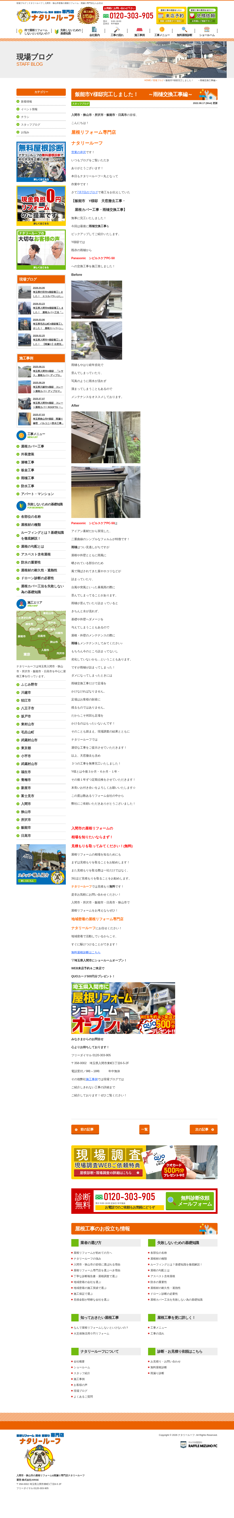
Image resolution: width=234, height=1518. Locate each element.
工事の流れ (117, 32)
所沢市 (26, 820)
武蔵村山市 (29, 740)
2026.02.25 (41, 339)
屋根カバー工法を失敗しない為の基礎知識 (176, 1299)
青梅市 (26, 780)
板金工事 (27, 470)
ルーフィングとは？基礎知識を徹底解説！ (176, 1264)
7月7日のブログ (87, 192)
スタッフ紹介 (82, 1373)
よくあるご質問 (83, 1396)
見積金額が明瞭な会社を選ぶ (91, 1299)
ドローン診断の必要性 (164, 1293)
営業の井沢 (78, 152)
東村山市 (27, 724)
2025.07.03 (41, 419)
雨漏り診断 (157, 1373)
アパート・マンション (37, 494)
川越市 (26, 692)
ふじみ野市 (29, 684)
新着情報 (26, 101)
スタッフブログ (80, 103)
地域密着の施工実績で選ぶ (90, 1287)
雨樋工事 (27, 478)
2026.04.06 (41, 292)
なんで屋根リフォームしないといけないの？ (101, 1327)
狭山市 (26, 812)
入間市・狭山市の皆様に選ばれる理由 (97, 1264)
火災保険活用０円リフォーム (91, 1333)
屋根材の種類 (158, 1258)
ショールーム (207, 32)
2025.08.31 (41, 371)
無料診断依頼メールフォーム (190, 1201)
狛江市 (26, 700)
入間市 (26, 804)
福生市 (26, 772)
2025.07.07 (41, 403)
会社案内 (94, 32)
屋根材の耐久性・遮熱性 (165, 1287)
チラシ (25, 116)
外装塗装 (27, 454)
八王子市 (27, 708)
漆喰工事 (27, 462)
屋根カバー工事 (32, 446)
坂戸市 (26, 716)
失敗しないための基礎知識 (68, 32)
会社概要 (79, 1361)
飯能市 (26, 827)
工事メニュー (162, 32)
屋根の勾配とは (160, 1270)
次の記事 (201, 1129)
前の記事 (87, 1129)
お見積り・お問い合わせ (165, 1361)
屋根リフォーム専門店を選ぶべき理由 (97, 1270)
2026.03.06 (41, 324)
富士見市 (27, 796)
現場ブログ (80, 1390)
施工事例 (139, 32)
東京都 (26, 748)
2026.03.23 (41, 308)
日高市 (26, 836)
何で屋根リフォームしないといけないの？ (34, 32)
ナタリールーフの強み (87, 1258)
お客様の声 (80, 1384)
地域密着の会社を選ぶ (87, 1282)
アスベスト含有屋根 (162, 1276)
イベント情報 (29, 109)
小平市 (26, 756)
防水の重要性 (158, 1282)
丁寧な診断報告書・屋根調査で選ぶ (96, 1276)
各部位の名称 (158, 1252)
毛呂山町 (27, 732)
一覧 (144, 1129)
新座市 (26, 788)
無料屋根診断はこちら (86, 952)
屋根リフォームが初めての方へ (93, 1252)
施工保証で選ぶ (83, 1293)
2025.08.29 (41, 387)
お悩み (25, 132)
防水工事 (27, 486)
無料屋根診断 (184, 32)
